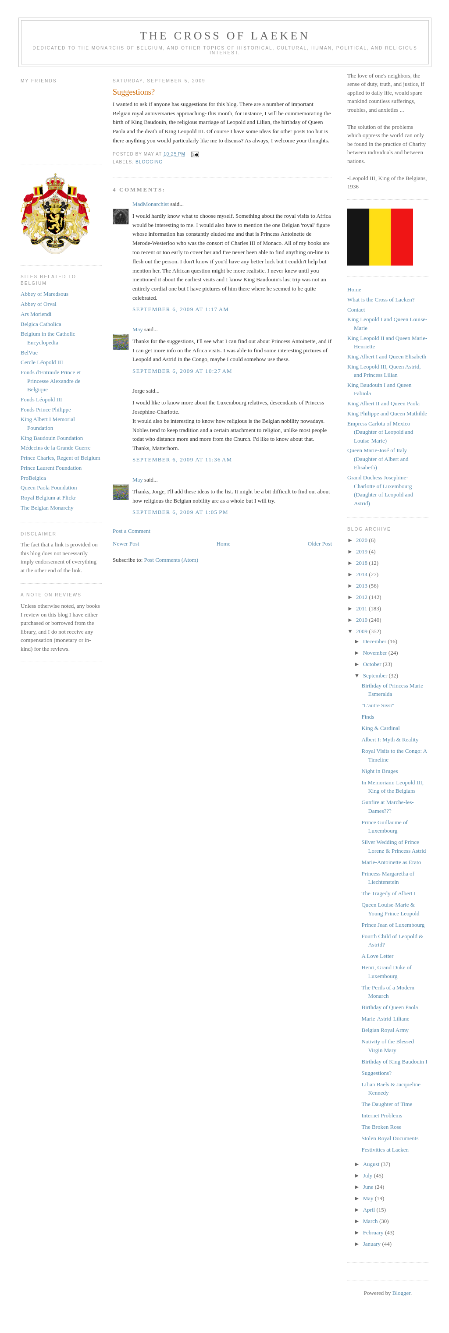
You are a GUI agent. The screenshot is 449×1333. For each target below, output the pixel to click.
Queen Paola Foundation (49, 487)
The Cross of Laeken (225, 35)
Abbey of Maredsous (44, 294)
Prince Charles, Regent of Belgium (60, 457)
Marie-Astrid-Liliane (385, 1018)
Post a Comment (131, 531)
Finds (367, 716)
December (375, 641)
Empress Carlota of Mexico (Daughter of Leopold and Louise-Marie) (380, 432)
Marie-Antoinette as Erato (391, 862)
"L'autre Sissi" (377, 705)
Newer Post (126, 543)
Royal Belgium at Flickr (48, 497)
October (373, 664)
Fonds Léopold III (41, 399)
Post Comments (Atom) (171, 560)
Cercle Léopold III (42, 362)
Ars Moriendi (36, 314)
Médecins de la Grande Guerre (56, 447)
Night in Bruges (379, 771)
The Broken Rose (381, 1127)
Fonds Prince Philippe (46, 409)
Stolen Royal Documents (389, 1138)
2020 (362, 540)
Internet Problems (381, 1115)
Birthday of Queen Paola (389, 1007)
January (372, 1244)
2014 (362, 574)
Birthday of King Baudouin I (394, 1061)
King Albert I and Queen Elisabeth (386, 356)
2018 (362, 563)
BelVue (29, 352)
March (371, 1221)
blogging (149, 162)
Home (224, 543)
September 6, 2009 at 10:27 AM (182, 371)
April (370, 1209)
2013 (362, 585)
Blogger (401, 1293)
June (369, 1187)
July (368, 1175)
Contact (356, 309)
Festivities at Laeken (385, 1149)
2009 (362, 631)
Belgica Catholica (41, 324)
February (374, 1232)
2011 (362, 608)
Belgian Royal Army (385, 1030)
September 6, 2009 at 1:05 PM (180, 512)
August (372, 1164)
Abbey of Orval (39, 304)
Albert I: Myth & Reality (389, 739)
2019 (362, 551)
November (375, 652)
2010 (362, 620)
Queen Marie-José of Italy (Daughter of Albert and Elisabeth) (378, 459)
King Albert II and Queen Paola (383, 403)
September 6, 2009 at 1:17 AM (180, 309)
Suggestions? (376, 1073)
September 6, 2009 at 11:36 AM (182, 459)
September (376, 675)
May (137, 329)
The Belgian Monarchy (47, 507)
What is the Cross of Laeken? (380, 299)
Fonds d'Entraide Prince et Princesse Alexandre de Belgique (51, 381)
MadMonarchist (150, 204)
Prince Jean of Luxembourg (392, 925)
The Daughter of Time (386, 1104)
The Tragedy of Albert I (388, 893)
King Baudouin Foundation (52, 438)
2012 (362, 597)
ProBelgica (33, 478)
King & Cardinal (380, 728)
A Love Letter (377, 956)
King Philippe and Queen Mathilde (387, 413)
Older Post (320, 543)
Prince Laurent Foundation (51, 467)
